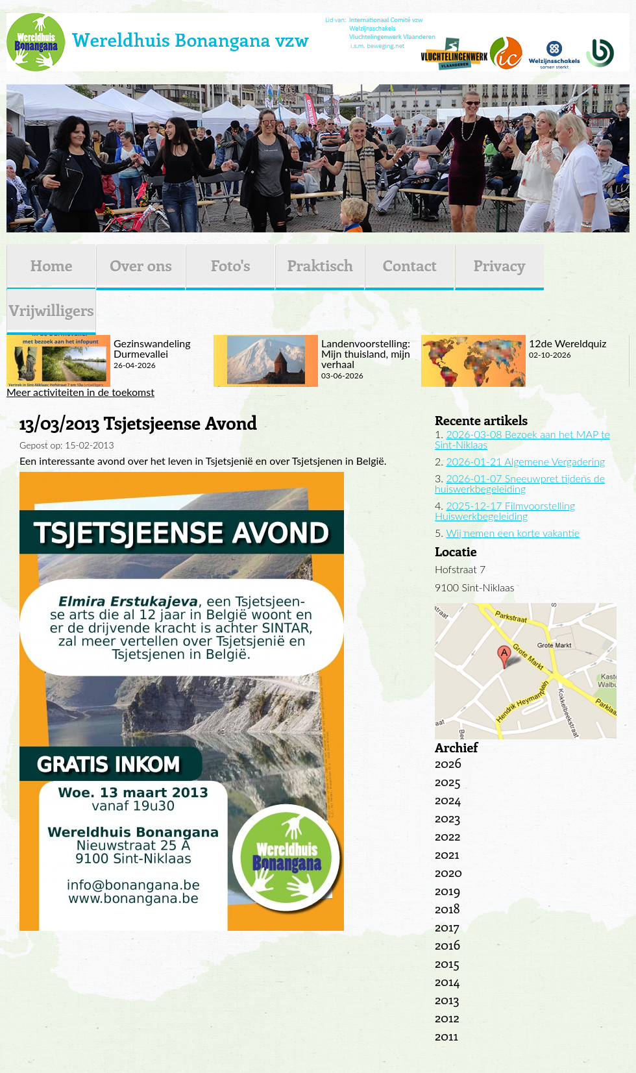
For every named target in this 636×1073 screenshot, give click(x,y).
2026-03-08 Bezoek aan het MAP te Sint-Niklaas (522, 439)
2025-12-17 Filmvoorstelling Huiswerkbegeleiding (505, 510)
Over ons (141, 264)
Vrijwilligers (50, 309)
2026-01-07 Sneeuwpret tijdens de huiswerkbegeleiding (520, 483)
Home (51, 264)
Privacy (500, 264)
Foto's (231, 264)
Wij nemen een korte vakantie (513, 532)
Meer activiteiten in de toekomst (80, 392)
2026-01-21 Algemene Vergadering (525, 461)
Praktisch (320, 264)
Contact (410, 264)
